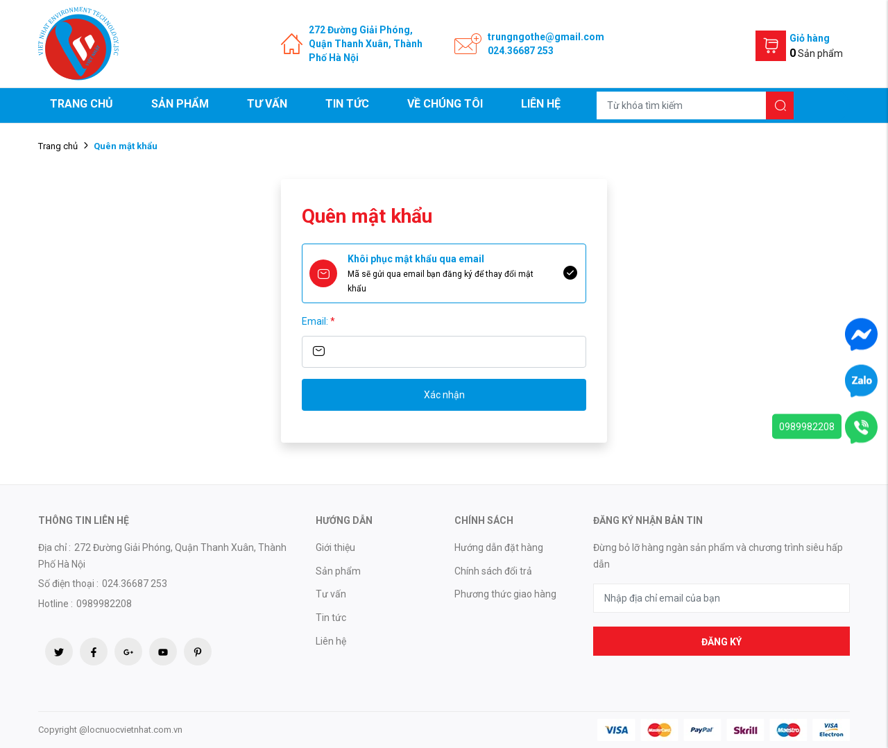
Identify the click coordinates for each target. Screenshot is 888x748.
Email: (318, 321)
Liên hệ (541, 103)
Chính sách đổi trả (493, 571)
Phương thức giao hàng (505, 594)
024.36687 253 (521, 50)
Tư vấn (267, 103)
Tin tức (347, 103)
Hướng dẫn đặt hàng (498, 547)
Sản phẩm (180, 103)
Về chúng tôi (445, 103)
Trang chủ (81, 103)
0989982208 (807, 426)
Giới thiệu (335, 547)
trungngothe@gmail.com (546, 36)
